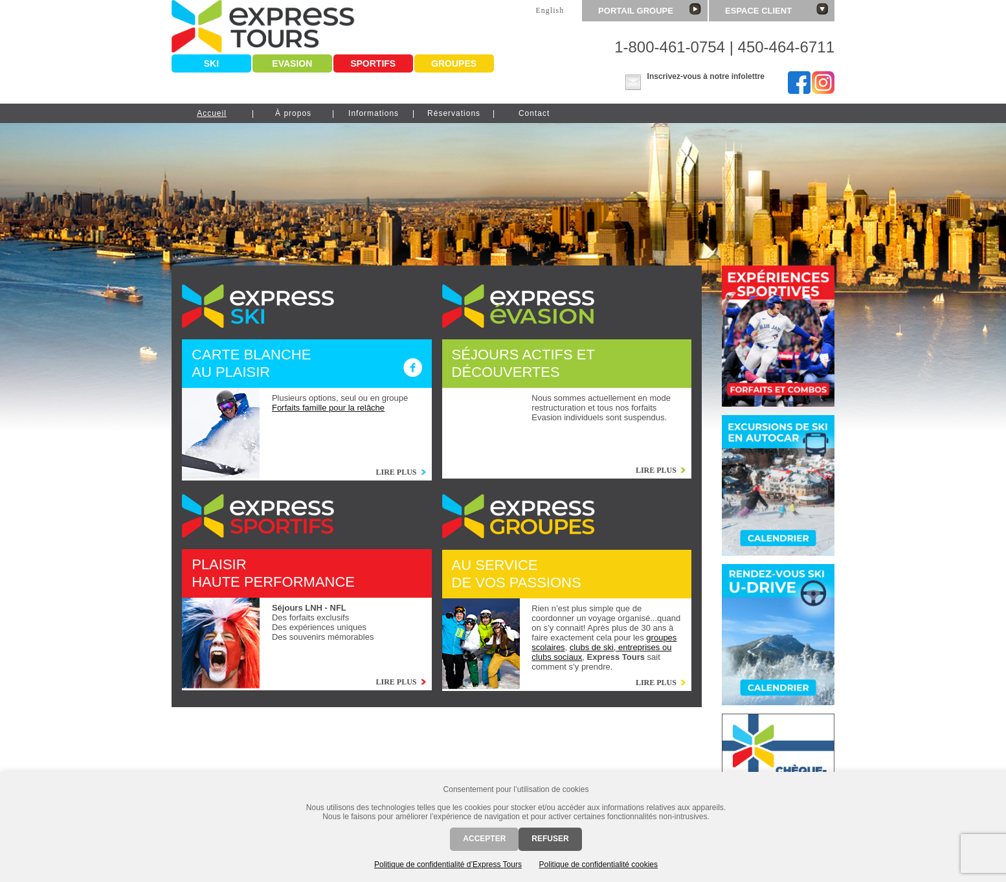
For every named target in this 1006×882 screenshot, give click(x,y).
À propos (293, 113)
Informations (373, 113)
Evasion (292, 63)
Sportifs (373, 63)
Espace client (776, 9)
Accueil (212, 113)
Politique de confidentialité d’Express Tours (448, 864)
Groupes (453, 63)
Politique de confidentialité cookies (598, 864)
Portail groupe (649, 9)
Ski (211, 63)
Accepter (484, 838)
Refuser (549, 838)
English (549, 10)
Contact (534, 113)
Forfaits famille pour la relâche (328, 408)
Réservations (453, 113)
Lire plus (396, 472)
